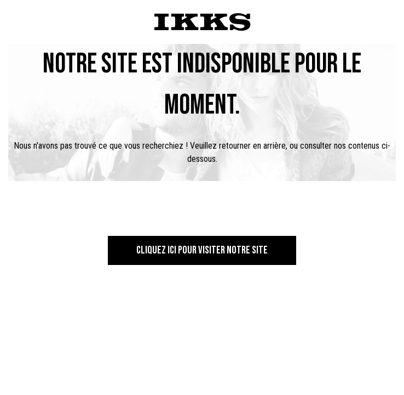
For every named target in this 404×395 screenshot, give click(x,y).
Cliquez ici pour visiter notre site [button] (202, 250)
